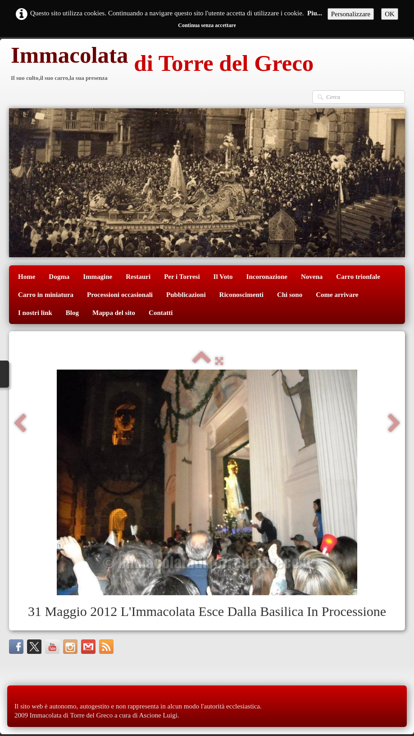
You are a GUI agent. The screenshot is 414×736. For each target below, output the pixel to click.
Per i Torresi (182, 276)
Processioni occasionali (120, 294)
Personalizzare (350, 14)
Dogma (59, 276)
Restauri (138, 276)
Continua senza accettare (207, 25)
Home (26, 276)
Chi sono (289, 294)
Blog (72, 312)
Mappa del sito (113, 312)
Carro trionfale (358, 276)
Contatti (161, 312)
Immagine (97, 276)
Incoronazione (266, 276)
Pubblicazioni (186, 294)
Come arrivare (337, 294)
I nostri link (35, 312)
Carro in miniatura (45, 294)
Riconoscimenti (241, 294)
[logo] (161, 64)
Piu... (314, 13)
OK (390, 14)
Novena (312, 276)
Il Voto (223, 276)
